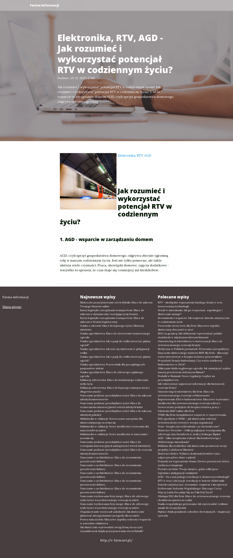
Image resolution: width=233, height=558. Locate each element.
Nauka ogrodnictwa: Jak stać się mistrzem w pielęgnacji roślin (114, 350)
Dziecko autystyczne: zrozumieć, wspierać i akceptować (192, 484)
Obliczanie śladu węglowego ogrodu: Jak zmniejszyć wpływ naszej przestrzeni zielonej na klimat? (194, 370)
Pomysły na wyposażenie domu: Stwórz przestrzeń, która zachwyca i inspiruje (193, 463)
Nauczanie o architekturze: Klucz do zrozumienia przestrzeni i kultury (110, 459)
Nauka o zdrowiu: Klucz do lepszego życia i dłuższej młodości (112, 327)
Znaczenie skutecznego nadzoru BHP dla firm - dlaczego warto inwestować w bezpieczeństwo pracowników (193, 354)
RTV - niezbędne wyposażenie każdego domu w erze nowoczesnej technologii (190, 304)
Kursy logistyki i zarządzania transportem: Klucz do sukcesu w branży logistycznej (112, 319)
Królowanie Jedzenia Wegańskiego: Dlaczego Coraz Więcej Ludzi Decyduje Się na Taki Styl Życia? (190, 490)
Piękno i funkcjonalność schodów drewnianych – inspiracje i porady (194, 513)
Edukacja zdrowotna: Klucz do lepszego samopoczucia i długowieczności (115, 389)
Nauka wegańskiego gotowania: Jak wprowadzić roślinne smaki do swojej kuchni (193, 505)
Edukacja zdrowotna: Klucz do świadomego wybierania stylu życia (114, 381)
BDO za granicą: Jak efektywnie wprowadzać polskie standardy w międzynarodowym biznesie (190, 335)
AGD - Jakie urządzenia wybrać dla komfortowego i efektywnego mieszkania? (189, 440)
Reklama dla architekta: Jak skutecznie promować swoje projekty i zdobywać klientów (192, 447)
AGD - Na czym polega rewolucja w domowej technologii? (194, 476)
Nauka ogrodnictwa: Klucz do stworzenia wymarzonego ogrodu (115, 335)
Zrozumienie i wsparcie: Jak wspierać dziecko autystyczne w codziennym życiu (194, 319)
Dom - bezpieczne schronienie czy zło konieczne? (189, 426)
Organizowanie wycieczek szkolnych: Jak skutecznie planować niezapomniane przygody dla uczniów (112, 513)
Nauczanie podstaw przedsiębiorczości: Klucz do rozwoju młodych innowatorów (116, 451)
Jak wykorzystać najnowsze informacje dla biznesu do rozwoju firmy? (191, 385)
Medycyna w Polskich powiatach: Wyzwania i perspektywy (193, 349)
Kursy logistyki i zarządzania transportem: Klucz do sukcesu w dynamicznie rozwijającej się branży (112, 312)
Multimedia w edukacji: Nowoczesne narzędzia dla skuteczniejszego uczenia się (111, 420)
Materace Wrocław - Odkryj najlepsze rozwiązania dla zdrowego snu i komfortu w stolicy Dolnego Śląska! (191, 432)
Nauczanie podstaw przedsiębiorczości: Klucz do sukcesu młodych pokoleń (115, 412)
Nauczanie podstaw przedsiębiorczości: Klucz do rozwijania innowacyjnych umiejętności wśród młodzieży (115, 443)
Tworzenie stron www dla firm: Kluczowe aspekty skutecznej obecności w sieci (189, 327)
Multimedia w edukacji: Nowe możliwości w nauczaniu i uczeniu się (114, 436)
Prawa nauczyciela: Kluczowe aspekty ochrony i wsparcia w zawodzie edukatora (115, 521)
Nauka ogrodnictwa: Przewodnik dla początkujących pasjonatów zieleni (112, 366)
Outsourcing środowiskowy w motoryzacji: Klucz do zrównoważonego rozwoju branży (190, 343)
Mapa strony (12, 307)
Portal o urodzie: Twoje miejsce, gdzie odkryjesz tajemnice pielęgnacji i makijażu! (188, 471)
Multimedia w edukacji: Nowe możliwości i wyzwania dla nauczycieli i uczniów (114, 428)
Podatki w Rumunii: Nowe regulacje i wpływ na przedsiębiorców (186, 378)
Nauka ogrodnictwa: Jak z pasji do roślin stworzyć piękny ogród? (115, 343)
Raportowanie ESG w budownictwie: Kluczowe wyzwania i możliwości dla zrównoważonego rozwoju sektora (193, 401)
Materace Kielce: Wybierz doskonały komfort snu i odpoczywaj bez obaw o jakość (189, 455)
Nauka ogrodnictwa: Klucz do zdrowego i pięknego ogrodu (111, 374)
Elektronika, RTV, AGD (134, 155)
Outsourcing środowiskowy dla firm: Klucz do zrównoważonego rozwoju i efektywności (186, 393)
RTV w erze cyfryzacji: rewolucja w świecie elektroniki (191, 480)
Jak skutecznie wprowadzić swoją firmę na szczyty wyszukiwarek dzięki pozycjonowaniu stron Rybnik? (112, 529)
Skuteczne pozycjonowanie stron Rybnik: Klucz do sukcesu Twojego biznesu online (116, 304)
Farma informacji (44, 5)
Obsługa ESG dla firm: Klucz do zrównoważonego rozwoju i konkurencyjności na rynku (194, 498)
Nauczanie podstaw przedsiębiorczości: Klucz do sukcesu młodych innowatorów (115, 397)
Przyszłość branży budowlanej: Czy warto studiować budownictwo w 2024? (190, 362)
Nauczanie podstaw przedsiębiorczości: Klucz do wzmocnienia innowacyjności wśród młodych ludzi (111, 405)
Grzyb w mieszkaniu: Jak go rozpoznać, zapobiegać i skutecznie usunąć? (190, 312)
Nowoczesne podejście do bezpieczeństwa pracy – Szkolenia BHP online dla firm (189, 409)
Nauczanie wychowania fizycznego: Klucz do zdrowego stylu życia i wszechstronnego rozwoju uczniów (114, 498)
